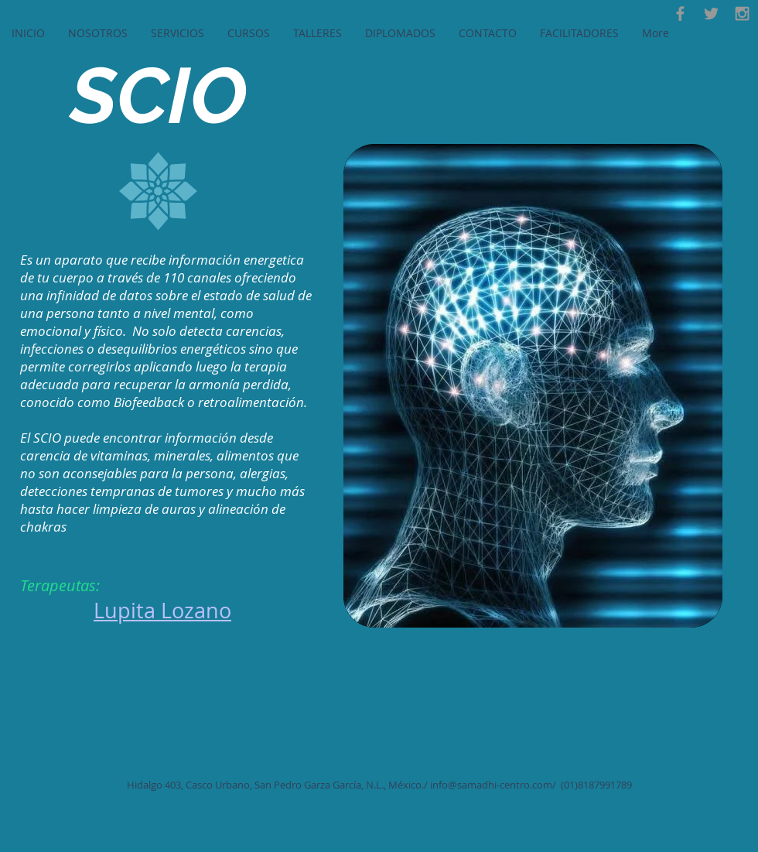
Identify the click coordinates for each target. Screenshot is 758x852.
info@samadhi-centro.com (491, 785)
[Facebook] (680, 13)
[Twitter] (711, 13)
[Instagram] (742, 13)
